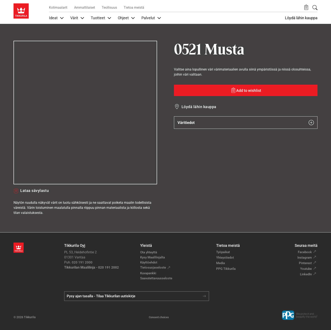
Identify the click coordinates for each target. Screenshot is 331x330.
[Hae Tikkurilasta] (314, 7)
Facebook (305, 252)
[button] (306, 7)
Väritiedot (246, 122)
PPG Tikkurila (226, 269)
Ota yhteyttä (148, 252)
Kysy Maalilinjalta (152, 257)
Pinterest (305, 263)
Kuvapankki (148, 273)
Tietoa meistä (134, 7)
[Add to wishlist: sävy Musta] (245, 90)
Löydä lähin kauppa (301, 18)
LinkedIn (306, 274)
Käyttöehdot (148, 262)
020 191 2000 (82, 262)
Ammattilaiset (84, 7)
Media (220, 263)
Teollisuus (109, 7)
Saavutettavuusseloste (156, 278)
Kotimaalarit (58, 7)
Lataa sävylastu (31, 190)
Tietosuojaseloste (153, 267)
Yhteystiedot (225, 257)
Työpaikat (223, 252)
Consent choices (159, 317)
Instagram (304, 257)
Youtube (306, 269)
